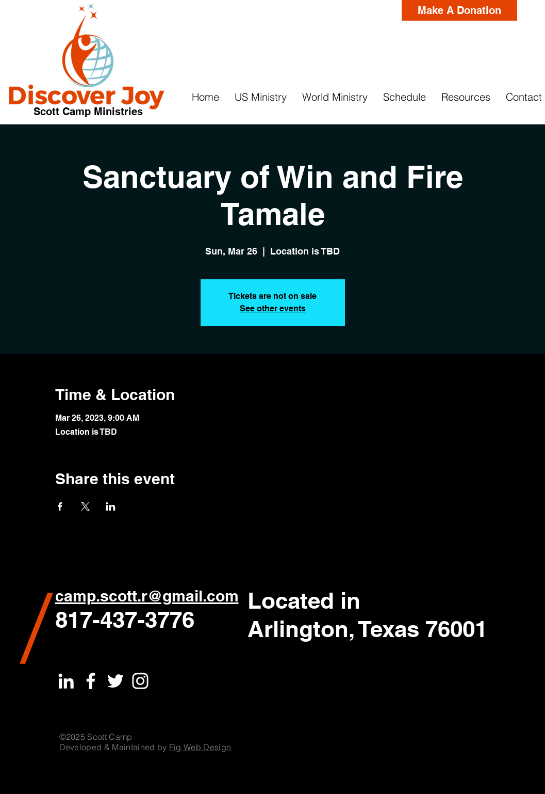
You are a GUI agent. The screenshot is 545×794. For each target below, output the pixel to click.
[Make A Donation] (459, 10)
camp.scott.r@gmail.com (147, 595)
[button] (260, 97)
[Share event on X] (85, 506)
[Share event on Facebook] (60, 506)
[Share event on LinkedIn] (110, 506)
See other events (273, 308)
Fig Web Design (200, 747)
